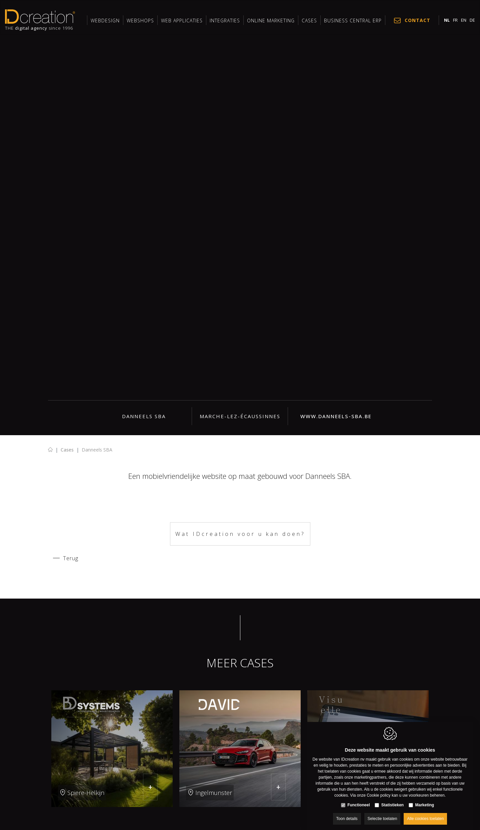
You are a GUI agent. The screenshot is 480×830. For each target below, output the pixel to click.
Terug (70, 558)
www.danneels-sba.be (336, 416)
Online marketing (271, 20)
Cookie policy (378, 789)
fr (455, 20)
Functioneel (358, 798)
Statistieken (392, 798)
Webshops (140, 20)
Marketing (424, 798)
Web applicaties (182, 20)
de (472, 20)
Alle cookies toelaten (425, 812)
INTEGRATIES (225, 20)
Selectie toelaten (382, 812)
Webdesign (105, 20)
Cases (309, 20)
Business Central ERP (353, 20)
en (463, 20)
